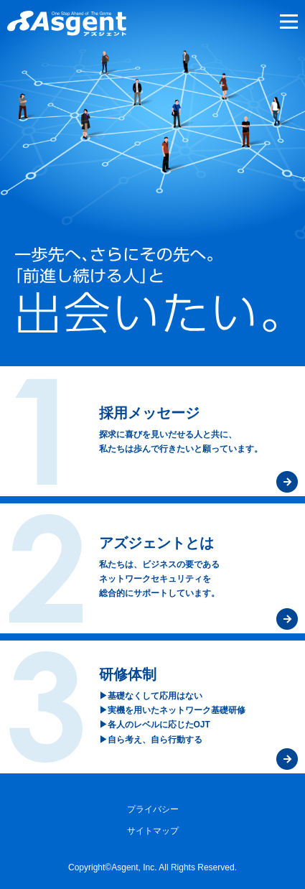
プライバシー (153, 809)
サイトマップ (153, 831)
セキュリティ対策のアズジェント (66, 23)
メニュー (287, 21)
